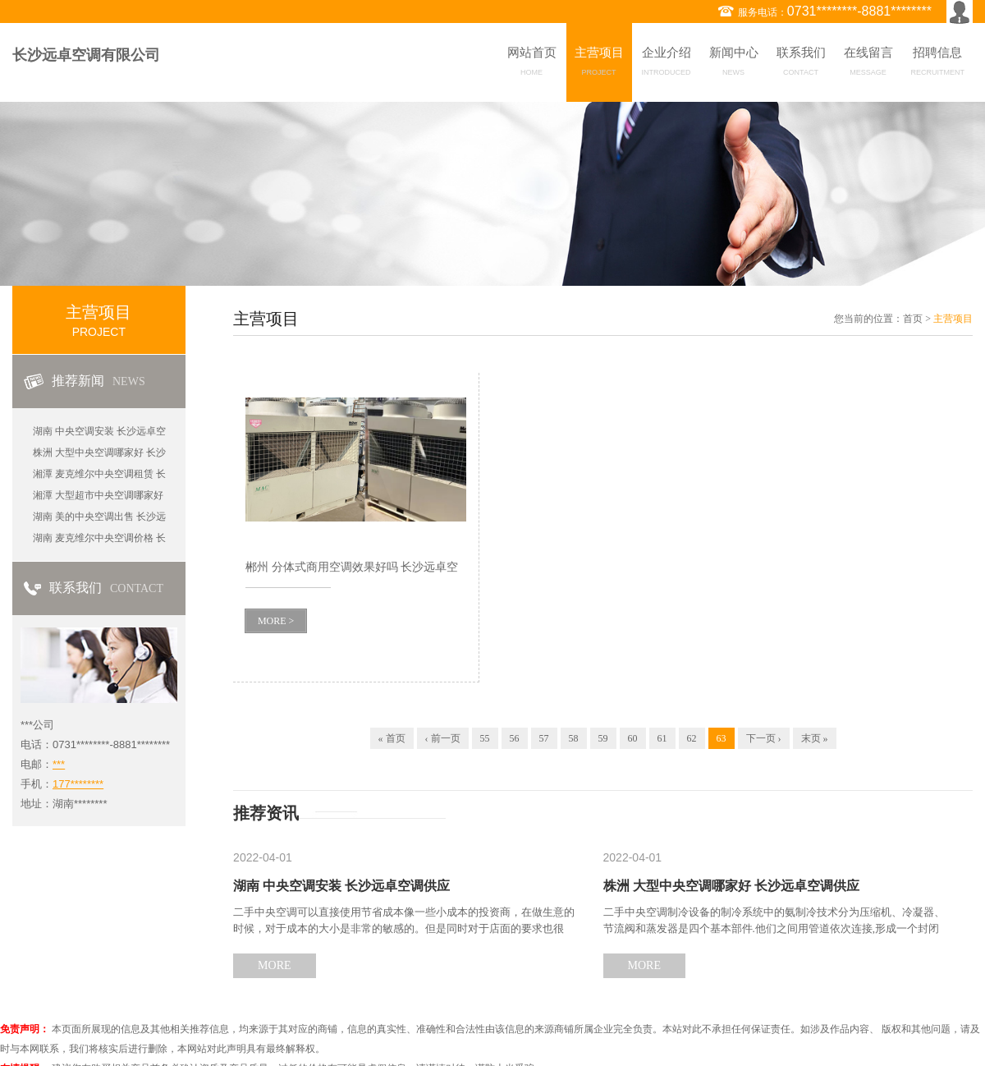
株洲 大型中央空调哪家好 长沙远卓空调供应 (731, 886)
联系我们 (801, 64)
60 (633, 738)
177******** (78, 784)
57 (544, 738)
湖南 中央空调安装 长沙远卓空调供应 (341, 886)
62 (692, 738)
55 (485, 738)
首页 (913, 318)
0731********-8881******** (859, 11)
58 (574, 738)
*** (59, 764)
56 (515, 738)
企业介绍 (666, 64)
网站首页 (532, 64)
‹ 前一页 (442, 738)
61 (662, 738)
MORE (274, 965)
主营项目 (599, 64)
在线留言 (868, 64)
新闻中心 (733, 64)
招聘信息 (938, 64)
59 (603, 738)
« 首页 (391, 738)
